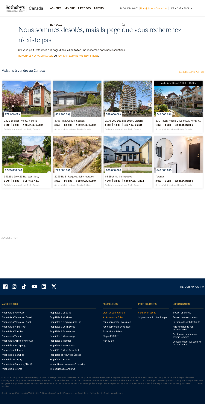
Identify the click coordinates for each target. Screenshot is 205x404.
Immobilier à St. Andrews (62, 374)
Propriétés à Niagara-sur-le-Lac (65, 328)
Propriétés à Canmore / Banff (16, 370)
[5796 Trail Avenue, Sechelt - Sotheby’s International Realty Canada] (77, 125)
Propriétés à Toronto (11, 374)
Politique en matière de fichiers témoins (185, 341)
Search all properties (191, 72)
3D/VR (41, 83)
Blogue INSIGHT (128, 8)
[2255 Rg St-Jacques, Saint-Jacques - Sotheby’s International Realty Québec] (77, 217)
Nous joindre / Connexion (153, 8)
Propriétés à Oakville (60, 318)
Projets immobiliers (112, 337)
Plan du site (109, 346)
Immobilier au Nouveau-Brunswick (67, 370)
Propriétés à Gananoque (62, 337)
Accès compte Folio (113, 323)
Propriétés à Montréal (61, 346)
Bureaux (56, 24)
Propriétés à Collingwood (62, 332)
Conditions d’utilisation (89, 399)
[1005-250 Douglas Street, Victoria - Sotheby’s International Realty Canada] (128, 125)
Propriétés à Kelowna (12, 356)
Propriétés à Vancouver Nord (16, 328)
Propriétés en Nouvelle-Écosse (65, 360)
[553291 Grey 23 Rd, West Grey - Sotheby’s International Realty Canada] (26, 217)
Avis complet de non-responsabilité (183, 334)
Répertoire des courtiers (185, 323)
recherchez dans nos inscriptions (77, 55)
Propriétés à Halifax (60, 365)
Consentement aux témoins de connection (187, 349)
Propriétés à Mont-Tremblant (64, 356)
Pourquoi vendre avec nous (116, 332)
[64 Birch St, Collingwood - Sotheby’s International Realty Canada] (128, 217)
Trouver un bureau (182, 318)
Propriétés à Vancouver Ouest (16, 323)
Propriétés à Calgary (11, 365)
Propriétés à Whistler (12, 337)
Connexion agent (147, 318)
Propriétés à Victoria (11, 342)
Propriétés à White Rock (13, 332)
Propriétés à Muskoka (61, 323)
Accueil (5, 277)
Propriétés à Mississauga (62, 342)
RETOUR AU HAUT (192, 292)
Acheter (56, 8)
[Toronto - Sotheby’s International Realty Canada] (178, 217)
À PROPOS (84, 8)
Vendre (70, 8)
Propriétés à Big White (12, 360)
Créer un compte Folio (114, 318)
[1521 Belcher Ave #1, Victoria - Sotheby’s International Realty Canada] (26, 125)
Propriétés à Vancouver (13, 318)
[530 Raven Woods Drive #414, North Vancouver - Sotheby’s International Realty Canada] (178, 125)
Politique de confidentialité (186, 328)
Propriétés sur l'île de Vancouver (17, 346)
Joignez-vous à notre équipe (152, 323)
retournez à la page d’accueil (35, 55)
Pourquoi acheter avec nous (117, 328)
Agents (99, 8)
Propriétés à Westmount (62, 351)
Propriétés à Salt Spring (13, 351)
